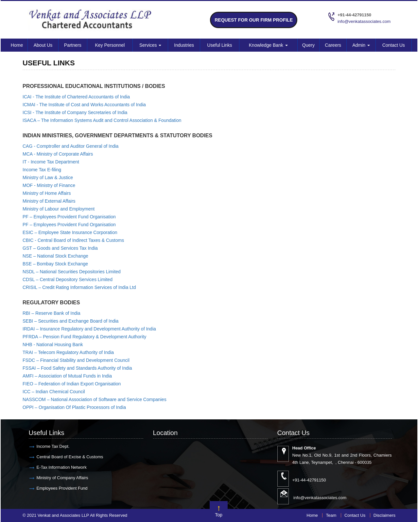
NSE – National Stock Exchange (55, 256)
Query (308, 45)
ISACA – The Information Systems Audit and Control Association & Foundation (102, 120)
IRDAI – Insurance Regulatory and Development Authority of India (89, 328)
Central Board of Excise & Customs (70, 456)
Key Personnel (110, 45)
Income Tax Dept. (53, 446)
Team (331, 515)
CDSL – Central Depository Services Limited (68, 279)
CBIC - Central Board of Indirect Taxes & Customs (73, 240)
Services (150, 45)
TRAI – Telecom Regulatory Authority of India (68, 352)
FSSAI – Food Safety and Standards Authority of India (77, 368)
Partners (72, 45)
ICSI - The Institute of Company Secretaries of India (75, 112)
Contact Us (393, 45)
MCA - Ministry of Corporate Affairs (58, 154)
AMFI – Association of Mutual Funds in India (67, 376)
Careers (333, 45)
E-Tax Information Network (62, 467)
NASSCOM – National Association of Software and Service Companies (94, 399)
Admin (361, 45)
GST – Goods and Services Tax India (60, 248)
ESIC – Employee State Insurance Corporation (70, 232)
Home (17, 45)
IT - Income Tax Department (51, 161)
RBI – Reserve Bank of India (51, 313)
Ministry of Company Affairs (62, 477)
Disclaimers (384, 515)
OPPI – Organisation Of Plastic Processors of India (74, 407)
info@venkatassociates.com (364, 21)
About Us (43, 45)
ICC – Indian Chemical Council (54, 391)
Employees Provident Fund (62, 488)
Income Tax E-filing (42, 169)
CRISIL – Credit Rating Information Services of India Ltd (79, 287)
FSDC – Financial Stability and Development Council (76, 360)
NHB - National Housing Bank (53, 344)
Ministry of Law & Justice (48, 177)
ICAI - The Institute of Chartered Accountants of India (76, 96)
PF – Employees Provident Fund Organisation (69, 216)
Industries (184, 45)
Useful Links (219, 45)
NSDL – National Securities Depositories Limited (72, 271)
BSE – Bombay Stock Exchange (55, 263)
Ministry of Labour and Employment (59, 208)
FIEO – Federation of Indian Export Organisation (72, 383)
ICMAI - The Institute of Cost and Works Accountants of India (84, 104)
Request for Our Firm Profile (254, 20)
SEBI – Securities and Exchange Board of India (70, 321)
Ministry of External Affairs (49, 201)
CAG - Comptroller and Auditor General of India (70, 146)
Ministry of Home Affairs (47, 193)
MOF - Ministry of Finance (49, 185)
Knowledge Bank (268, 45)
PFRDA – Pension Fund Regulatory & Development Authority (84, 336)
